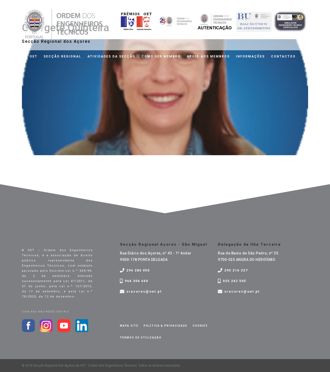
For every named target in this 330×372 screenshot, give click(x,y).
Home (17, 56)
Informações (250, 56)
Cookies (200, 325)
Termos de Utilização (141, 337)
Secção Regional (62, 56)
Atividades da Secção (111, 56)
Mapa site (129, 325)
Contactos (283, 56)
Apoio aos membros (208, 56)
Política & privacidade (165, 325)
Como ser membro (161, 56)
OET (33, 56)
